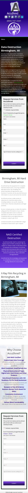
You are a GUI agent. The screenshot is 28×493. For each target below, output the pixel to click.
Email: (5, 133)
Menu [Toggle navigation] (3, 39)
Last (4, 129)
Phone (5, 139)
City (4, 145)
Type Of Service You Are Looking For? (13, 151)
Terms (10, 115)
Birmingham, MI (18, 82)
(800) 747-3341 (14, 20)
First (4, 124)
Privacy (5, 115)
